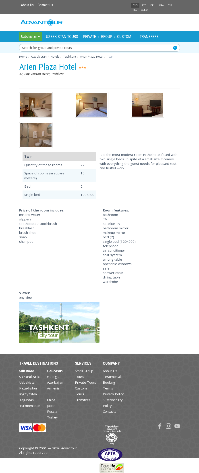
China (51, 400)
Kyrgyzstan (28, 394)
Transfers (149, 36)
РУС (144, 5)
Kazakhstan (28, 388)
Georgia (53, 376)
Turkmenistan (29, 405)
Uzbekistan (27, 382)
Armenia (53, 388)
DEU (152, 5)
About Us (27, 5)
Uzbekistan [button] (30, 36)
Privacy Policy (113, 394)
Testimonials (112, 376)
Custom (124, 36)
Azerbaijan (55, 382)
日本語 (144, 9)
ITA (135, 9)
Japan (51, 405)
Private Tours (85, 382)
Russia (52, 411)
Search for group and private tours (47, 48)
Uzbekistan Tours (62, 36)
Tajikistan (26, 400)
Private (89, 36)
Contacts (109, 411)
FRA (161, 5)
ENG (135, 5)
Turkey (52, 417)
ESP (170, 5)
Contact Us (45, 5)
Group (106, 36)
